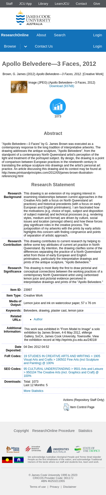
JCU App (25, 4)
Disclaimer (69, 486)
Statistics (85, 431)
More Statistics (33, 391)
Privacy (54, 486)
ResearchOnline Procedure (53, 431)
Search (60, 35)
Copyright (21, 431)
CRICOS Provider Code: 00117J (53, 477)
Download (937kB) (61, 86)
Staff (9, 4)
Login (97, 35)
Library (43, 4)
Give (96, 4)
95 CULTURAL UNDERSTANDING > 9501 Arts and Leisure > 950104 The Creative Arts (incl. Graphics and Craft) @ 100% (63, 372)
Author (38, 319)
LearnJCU (62, 4)
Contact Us (44, 46)
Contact (81, 4)
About (41, 35)
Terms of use (38, 486)
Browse (10, 46)
